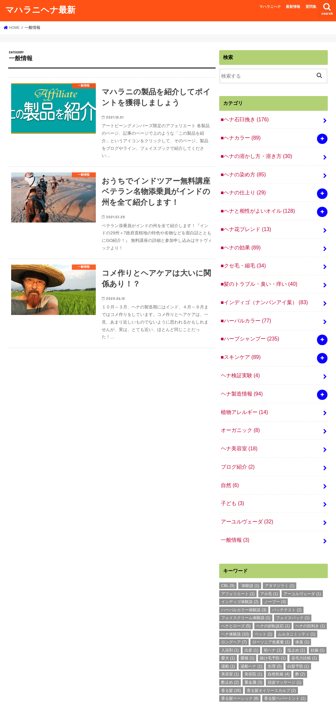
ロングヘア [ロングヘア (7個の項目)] (234, 619)
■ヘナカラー (239, 136)
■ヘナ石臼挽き (243, 119)
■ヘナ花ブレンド (244, 223)
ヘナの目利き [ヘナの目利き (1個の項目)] (310, 603)
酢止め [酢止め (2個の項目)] (230, 659)
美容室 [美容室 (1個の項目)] (230, 651)
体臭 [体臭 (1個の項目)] (302, 619)
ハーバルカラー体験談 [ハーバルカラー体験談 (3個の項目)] (243, 587)
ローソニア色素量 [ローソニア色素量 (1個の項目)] (271, 619)
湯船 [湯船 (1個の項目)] (228, 643)
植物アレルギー (242, 396)
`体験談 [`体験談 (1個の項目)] (249, 563)
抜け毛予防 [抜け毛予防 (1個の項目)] (272, 635)
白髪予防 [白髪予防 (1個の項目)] (298, 643)
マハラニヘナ (270, 7)
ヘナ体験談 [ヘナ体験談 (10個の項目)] (235, 611)
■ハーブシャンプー (248, 327)
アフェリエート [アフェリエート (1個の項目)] (238, 571)
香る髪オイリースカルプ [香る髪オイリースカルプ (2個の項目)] (271, 668)
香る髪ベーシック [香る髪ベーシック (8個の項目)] (240, 676)
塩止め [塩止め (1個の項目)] (296, 627)
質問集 (310, 7)
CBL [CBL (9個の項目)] (228, 563)
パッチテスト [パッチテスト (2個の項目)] (287, 587)
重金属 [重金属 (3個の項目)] (253, 659)
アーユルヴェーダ (245, 500)
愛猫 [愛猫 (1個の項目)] (247, 635)
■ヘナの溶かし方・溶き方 (253, 153)
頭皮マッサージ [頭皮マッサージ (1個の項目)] (284, 659)
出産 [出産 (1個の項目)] (251, 627)
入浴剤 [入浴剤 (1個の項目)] (230, 627)
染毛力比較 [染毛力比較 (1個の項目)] (304, 635)
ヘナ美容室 (237, 431)
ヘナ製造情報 (240, 379)
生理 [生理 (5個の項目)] (275, 643)
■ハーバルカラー (244, 309)
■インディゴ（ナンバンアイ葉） (261, 292)
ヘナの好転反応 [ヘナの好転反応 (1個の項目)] (273, 603)
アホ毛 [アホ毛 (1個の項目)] (269, 571)
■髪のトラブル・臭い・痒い (256, 275)
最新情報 (293, 7)
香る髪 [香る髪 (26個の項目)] (231, 668)
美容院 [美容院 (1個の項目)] (253, 651)
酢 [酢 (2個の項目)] (300, 651)
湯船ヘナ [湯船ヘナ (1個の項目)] (251, 643)
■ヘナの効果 (239, 240)
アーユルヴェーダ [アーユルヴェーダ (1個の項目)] (302, 571)
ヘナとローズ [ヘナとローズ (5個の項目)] (236, 603)
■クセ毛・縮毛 (241, 258)
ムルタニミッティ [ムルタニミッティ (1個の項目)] (296, 611)
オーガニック (238, 414)
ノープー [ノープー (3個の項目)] (275, 579)
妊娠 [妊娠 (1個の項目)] (318, 627)
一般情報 (233, 517)
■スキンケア (239, 344)
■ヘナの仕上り (241, 188)
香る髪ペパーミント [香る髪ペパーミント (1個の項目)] (284, 676)
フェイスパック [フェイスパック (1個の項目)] (292, 595)
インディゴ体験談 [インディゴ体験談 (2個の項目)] (240, 579)
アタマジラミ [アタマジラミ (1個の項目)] (279, 563)
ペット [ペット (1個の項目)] (263, 611)
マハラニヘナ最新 (40, 9)
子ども (231, 483)
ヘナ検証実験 (238, 361)
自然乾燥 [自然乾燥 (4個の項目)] (278, 651)
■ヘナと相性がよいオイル (255, 205)
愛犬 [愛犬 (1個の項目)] (228, 635)
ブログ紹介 (236, 448)
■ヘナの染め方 (241, 171)
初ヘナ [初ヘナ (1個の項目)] (273, 627)
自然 (229, 465)
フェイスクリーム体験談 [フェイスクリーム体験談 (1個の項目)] (245, 595)
